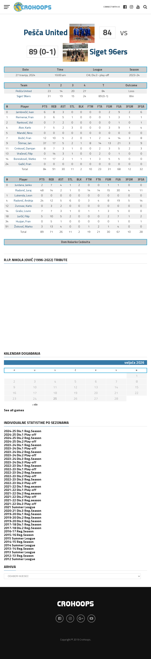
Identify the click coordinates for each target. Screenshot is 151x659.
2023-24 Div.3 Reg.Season (22, 458)
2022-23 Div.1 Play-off (20, 469)
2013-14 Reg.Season (19, 548)
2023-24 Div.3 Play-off (20, 462)
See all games (14, 410)
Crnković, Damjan (25, 148)
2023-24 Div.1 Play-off (20, 448)
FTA (99, 106)
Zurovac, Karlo (23, 206)
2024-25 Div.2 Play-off (20, 441)
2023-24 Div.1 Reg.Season (22, 445)
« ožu (35, 404)
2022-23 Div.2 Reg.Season (22, 472)
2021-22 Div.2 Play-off (20, 496)
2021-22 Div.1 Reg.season (22, 486)
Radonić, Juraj (23, 190)
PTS (44, 106)
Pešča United (24, 91)
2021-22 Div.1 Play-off (20, 489)
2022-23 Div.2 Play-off (20, 476)
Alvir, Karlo (25, 127)
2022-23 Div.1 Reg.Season (22, 465)
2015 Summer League (19, 538)
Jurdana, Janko (23, 185)
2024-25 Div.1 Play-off (20, 434)
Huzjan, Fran (23, 221)
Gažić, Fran (24, 164)
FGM (109, 106)
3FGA (141, 106)
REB (53, 106)
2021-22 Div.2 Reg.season (22, 493)
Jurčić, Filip (23, 216)
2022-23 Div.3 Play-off (20, 482)
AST (63, 106)
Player (25, 106)
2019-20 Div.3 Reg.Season (22, 521)
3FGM (129, 106)
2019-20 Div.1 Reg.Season (22, 514)
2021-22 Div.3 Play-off (20, 503)
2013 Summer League (19, 552)
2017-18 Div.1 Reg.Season (22, 524)
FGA (119, 106)
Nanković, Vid (25, 122)
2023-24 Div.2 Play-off (20, 455)
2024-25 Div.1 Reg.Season (22, 431)
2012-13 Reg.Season (19, 555)
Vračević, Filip (25, 153)
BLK (81, 106)
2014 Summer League (19, 545)
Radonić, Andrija (23, 200)
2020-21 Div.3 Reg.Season (22, 510)
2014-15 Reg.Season (19, 541)
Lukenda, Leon (23, 195)
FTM (90, 106)
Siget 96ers (24, 96)
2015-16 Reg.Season (19, 534)
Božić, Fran (24, 138)
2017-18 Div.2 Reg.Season (22, 528)
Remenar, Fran (25, 117)
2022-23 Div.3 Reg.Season (22, 479)
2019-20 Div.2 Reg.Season (22, 517)
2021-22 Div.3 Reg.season (22, 500)
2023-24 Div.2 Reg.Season (22, 451)
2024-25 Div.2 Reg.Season (22, 437)
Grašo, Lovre (23, 211)
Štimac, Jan (24, 143)
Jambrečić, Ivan (25, 112)
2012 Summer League (19, 559)
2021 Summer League (19, 507)
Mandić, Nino (24, 133)
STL (72, 106)
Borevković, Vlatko (25, 159)
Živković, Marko (23, 226)
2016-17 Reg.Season (19, 531)
